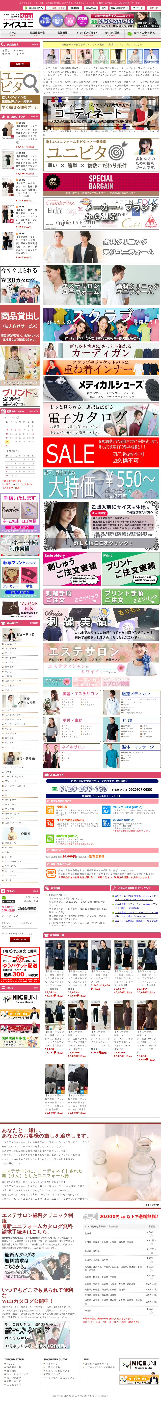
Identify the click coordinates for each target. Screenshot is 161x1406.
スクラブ (9, 710)
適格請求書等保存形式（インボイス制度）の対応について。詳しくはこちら (102, 44)
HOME (10, 1364)
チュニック (11, 644)
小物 (144, 734)
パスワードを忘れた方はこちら (17, 933)
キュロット (11, 804)
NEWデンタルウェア (132, 713)
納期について (53, 1374)
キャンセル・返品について (60, 1377)
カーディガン (12, 662)
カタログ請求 (14, 1377)
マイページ (52, 1364)
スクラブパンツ (13, 714)
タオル (8, 690)
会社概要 (11, 1371)
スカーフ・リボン (14, 681)
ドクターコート (13, 719)
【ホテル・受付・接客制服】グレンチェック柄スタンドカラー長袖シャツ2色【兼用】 (54, 1102)
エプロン (9, 667)
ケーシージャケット (15, 724)
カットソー (11, 657)
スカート (9, 795)
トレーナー (11, 852)
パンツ (8, 671)
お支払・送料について (58, 1371)
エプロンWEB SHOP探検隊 (100, 1367)
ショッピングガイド (17, 1374)
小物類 (8, 676)
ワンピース (11, 648)
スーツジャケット (14, 776)
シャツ (8, 857)
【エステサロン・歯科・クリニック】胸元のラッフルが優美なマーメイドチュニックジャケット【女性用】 (146, 1042)
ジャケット (11, 653)
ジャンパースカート (15, 786)
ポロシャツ (11, 843)
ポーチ (8, 880)
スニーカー (11, 747)
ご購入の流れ (53, 1367)
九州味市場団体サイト (97, 1364)
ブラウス (9, 809)
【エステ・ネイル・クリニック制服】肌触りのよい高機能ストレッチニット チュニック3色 (26, 189)
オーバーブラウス (14, 767)
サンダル (9, 742)
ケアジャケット (13, 861)
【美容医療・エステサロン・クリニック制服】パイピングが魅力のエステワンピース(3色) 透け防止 (27, 163)
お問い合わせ (14, 1381)
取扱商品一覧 (14, 1367)
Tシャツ (9, 847)
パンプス (9, 818)
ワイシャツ (128, 729)
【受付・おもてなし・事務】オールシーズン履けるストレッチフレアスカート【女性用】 (146, 978)
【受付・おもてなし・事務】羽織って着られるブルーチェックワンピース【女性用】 (123, 978)
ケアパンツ (11, 866)
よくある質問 (14, 1384)
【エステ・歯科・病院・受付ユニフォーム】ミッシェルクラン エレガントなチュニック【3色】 (26, 216)
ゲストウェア (12, 685)
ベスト (8, 772)
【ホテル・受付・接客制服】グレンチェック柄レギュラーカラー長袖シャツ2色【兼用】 (77, 1102)
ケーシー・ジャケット (133, 702)
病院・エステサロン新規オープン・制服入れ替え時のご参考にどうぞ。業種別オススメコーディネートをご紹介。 (101, 132)
